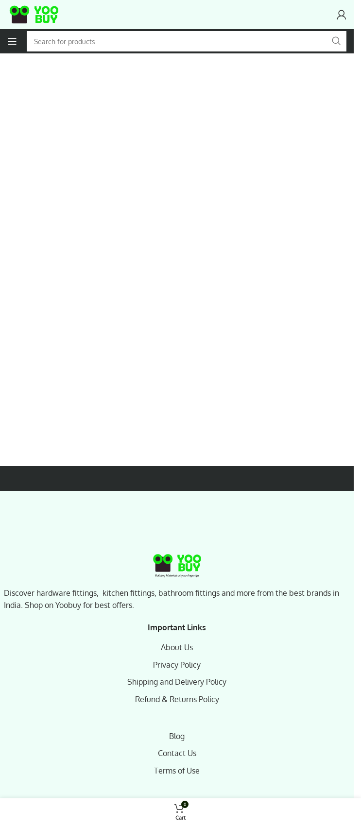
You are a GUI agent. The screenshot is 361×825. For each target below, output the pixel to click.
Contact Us (177, 753)
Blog (177, 736)
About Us (177, 647)
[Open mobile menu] (12, 41)
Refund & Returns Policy (177, 699)
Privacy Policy (177, 665)
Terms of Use (177, 770)
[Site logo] (34, 14)
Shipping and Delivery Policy (176, 682)
